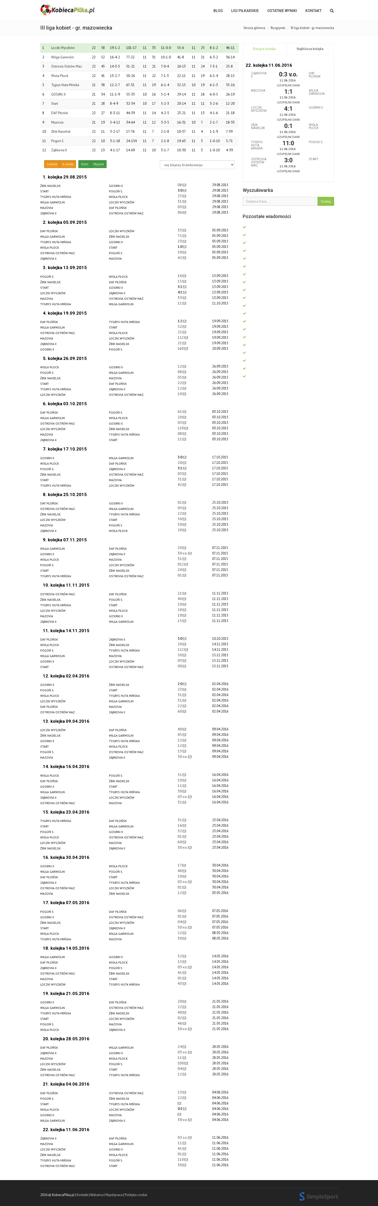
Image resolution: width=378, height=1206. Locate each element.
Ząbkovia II (59, 150)
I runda (52, 164)
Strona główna (254, 28)
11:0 (181, 1159)
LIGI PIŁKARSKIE (245, 11)
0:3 (180, 207)
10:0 (181, 1063)
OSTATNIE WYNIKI (282, 11)
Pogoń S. (57, 141)
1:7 (180, 865)
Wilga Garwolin (62, 57)
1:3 (180, 1092)
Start (54, 103)
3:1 (180, 201)
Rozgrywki (278, 28)
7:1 (180, 236)
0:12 (181, 564)
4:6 (180, 1023)
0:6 (180, 212)
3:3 (180, 230)
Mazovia (57, 122)
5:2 (180, 326)
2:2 (180, 383)
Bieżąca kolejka (264, 49)
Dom (84, 164)
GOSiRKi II (58, 94)
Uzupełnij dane (288, 85)
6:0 (180, 711)
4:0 (180, 599)
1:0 (180, 246)
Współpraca (114, 1195)
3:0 (180, 457)
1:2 (180, 321)
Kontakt (313, 11)
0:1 (180, 502)
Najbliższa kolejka (310, 49)
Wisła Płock (59, 76)
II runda (67, 164)
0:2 (180, 1018)
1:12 (181, 337)
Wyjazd (99, 164)
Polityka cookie (136, 1195)
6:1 (180, 411)
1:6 (180, 276)
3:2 (180, 831)
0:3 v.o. (183, 796)
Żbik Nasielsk (61, 131)
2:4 (180, 1046)
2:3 (180, 241)
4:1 (180, 292)
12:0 (181, 428)
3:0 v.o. (183, 553)
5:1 (180, 468)
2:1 (180, 332)
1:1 (180, 303)
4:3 (180, 983)
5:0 (180, 190)
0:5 (180, 377)
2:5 (180, 196)
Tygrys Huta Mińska (65, 85)
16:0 (181, 348)
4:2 (180, 257)
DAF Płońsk (59, 113)
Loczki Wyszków (63, 48)
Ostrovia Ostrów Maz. (67, 66)
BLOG (218, 11)
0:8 (180, 185)
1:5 (180, 281)
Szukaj (326, 201)
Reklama (96, 1195)
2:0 (180, 417)
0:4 (180, 922)
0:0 (180, 666)
